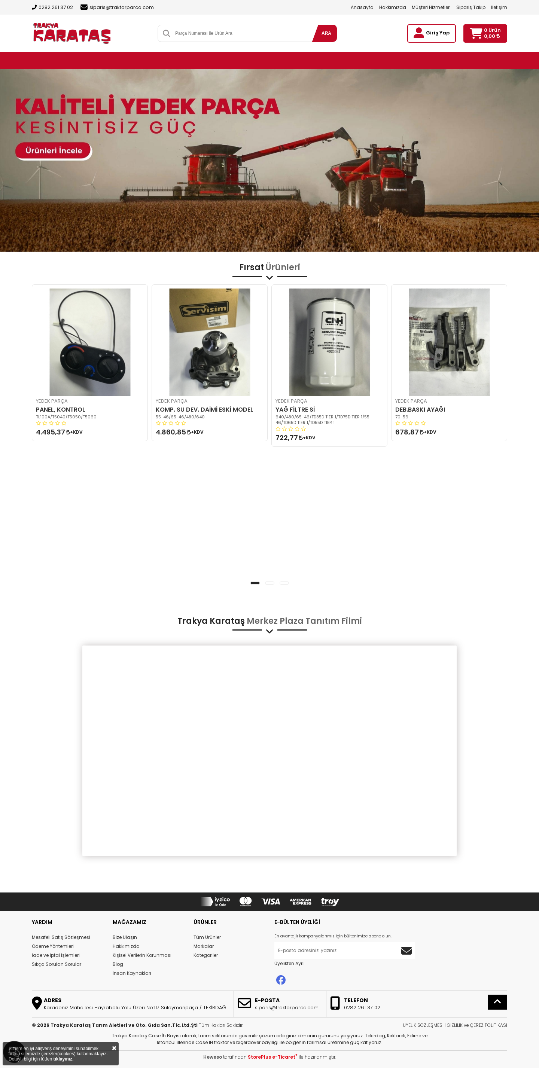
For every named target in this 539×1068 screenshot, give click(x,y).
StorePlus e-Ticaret (273, 1057)
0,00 (492, 36)
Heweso (212, 1057)
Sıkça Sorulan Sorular (56, 964)
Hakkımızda (392, 7)
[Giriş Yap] (419, 32)
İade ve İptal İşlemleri (56, 955)
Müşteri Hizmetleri (431, 7)
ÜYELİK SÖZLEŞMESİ (423, 1025)
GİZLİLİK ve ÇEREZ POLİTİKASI (477, 1025)
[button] (255, 583)
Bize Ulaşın (125, 937)
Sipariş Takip (470, 7)
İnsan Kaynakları (132, 973)
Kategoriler (206, 955)
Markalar (204, 946)
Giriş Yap (438, 32)
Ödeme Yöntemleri (53, 946)
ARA (326, 33)
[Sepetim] (476, 33)
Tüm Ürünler (207, 937)
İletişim (499, 7)
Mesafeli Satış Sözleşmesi (61, 937)
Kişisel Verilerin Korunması (142, 955)
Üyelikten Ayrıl (289, 963)
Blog (118, 964)
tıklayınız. (63, 1059)
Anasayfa (362, 7)
